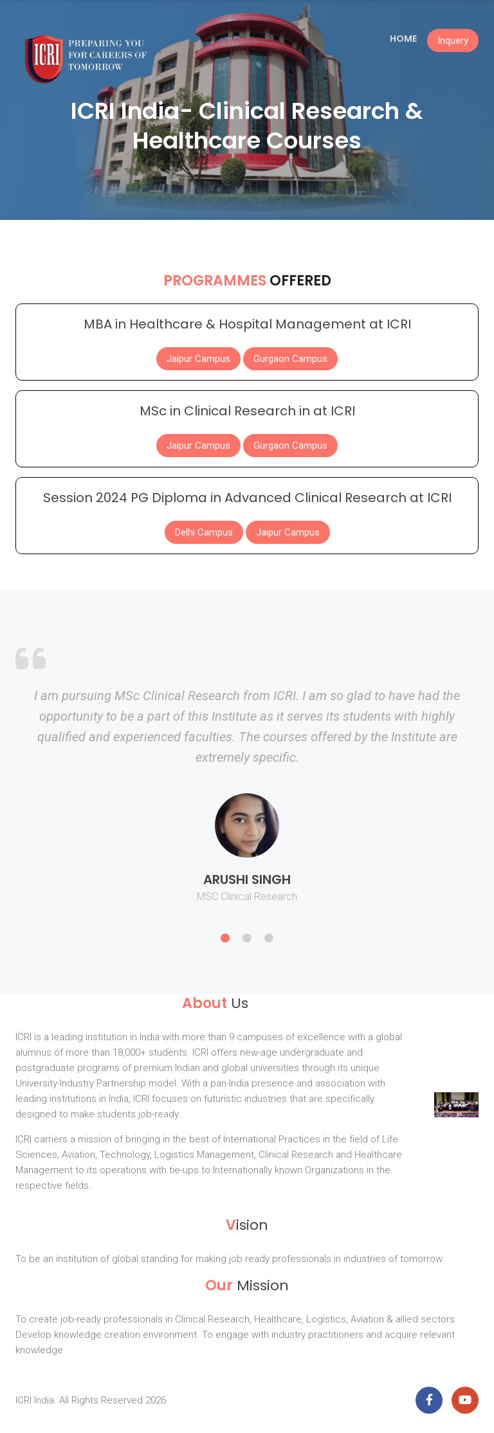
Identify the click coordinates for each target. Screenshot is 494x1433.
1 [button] (225, 937)
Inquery (452, 40)
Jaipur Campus (198, 359)
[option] (247, 807)
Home (403, 38)
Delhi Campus (204, 532)
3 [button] (268, 937)
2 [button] (247, 937)
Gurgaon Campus (290, 359)
